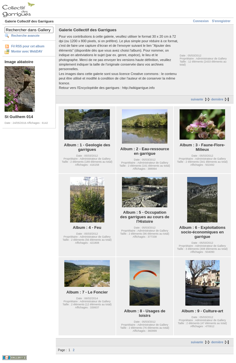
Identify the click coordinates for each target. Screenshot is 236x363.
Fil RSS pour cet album (27, 46)
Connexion (201, 21)
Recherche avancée (25, 35)
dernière (217, 99)
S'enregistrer (221, 21)
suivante (197, 99)
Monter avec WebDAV (26, 51)
